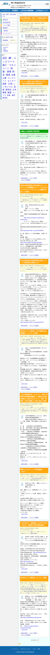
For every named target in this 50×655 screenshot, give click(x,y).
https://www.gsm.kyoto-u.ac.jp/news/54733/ (32, 322)
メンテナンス (30, 201)
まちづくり (34, 269)
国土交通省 (25, 28)
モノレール (24, 593)
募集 (23, 410)
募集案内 (5, 28)
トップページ (5, 10)
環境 (38, 30)
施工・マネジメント (27, 409)
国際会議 (32, 533)
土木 (40, 28)
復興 (44, 591)
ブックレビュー (7, 33)
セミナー (24, 91)
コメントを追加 (34, 76)
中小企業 (30, 28)
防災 (35, 30)
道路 (42, 30)
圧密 (43, 343)
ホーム (21, 13)
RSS (39, 649)
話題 (4, 49)
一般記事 (5, 30)
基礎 (38, 589)
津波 (40, 589)
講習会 (25, 410)
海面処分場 (32, 343)
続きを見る (24, 76)
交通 (40, 30)
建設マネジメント (26, 31)
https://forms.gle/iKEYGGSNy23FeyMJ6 (31, 242)
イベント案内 (30, 26)
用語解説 (5, 51)
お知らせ (43, 26)
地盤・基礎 (31, 30)
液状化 (27, 343)
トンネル (37, 593)
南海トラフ (29, 593)
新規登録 (5, 40)
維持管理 (29, 269)
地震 (28, 591)
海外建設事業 (35, 28)
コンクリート (28, 586)
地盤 (31, 341)
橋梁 (43, 28)
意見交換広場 (6, 22)
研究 (43, 410)
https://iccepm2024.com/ (39, 552)
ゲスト (9, 37)
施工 (23, 30)
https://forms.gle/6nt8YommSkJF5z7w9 (30, 617)
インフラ (32, 200)
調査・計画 (29, 91)
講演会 (34, 410)
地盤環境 (40, 343)
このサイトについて (25, 649)
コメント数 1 (33, 387)
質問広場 (29, 136)
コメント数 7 (33, 178)
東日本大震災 (25, 589)
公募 (4, 78)
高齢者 (23, 138)
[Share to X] (44, 76)
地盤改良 (24, 343)
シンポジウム (37, 201)
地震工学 (36, 591)
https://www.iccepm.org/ (26, 561)
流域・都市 (30, 410)
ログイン (13, 40)
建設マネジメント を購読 (20, 644)
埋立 (36, 343)
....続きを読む (24, 72)
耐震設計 (32, 591)
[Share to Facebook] (47, 76)
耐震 (34, 589)
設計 (38, 338)
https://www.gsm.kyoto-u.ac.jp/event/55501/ (32, 230)
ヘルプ (34, 649)
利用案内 (15, 10)
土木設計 (26, 30)
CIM (34, 593)
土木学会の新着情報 (26, 10)
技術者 (26, 138)
